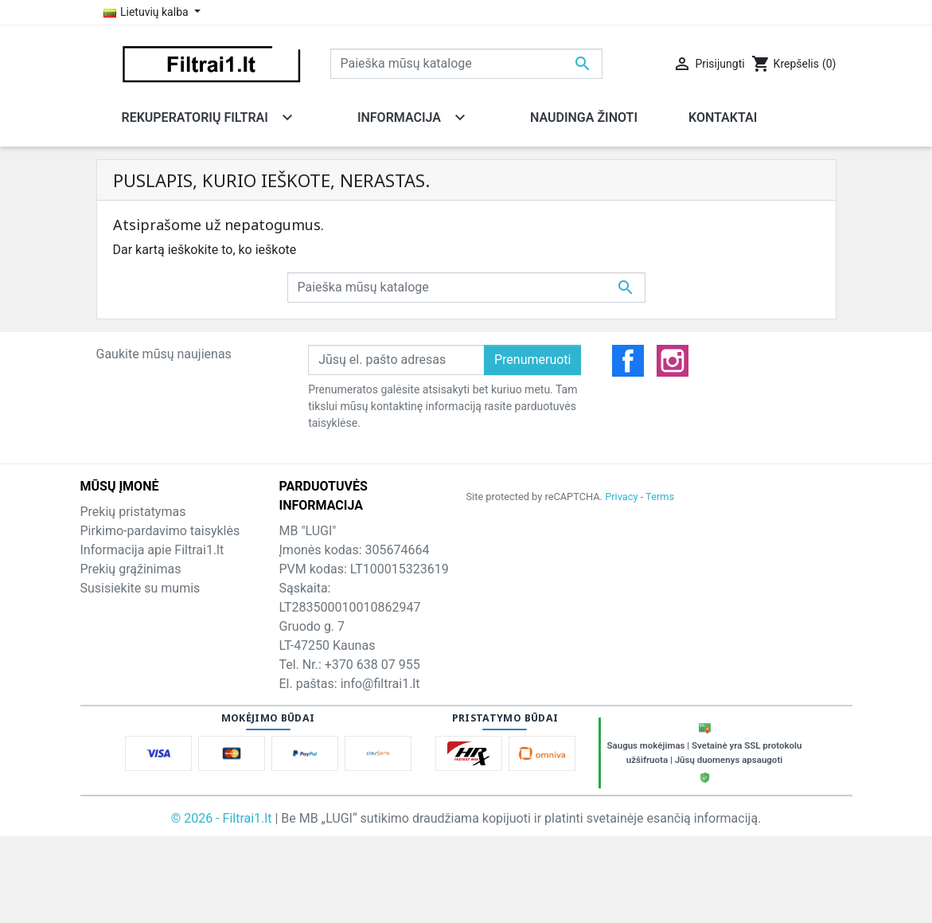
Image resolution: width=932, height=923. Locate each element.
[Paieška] (466, 64)
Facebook (628, 361)
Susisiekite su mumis (140, 588)
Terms (659, 497)
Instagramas (672, 361)
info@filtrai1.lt (380, 683)
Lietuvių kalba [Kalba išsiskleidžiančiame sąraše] (147, 12)
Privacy (621, 497)
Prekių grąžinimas (130, 569)
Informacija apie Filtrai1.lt (152, 549)
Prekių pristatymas (133, 511)
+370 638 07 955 (372, 664)
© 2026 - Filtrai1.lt (223, 818)
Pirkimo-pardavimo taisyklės (160, 530)
